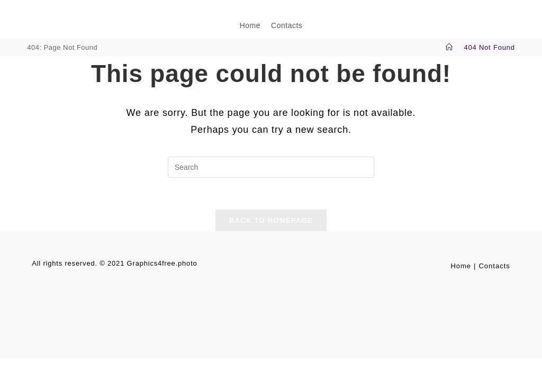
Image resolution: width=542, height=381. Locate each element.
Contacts (494, 266)
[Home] (449, 47)
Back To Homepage (271, 220)
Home (460, 266)
